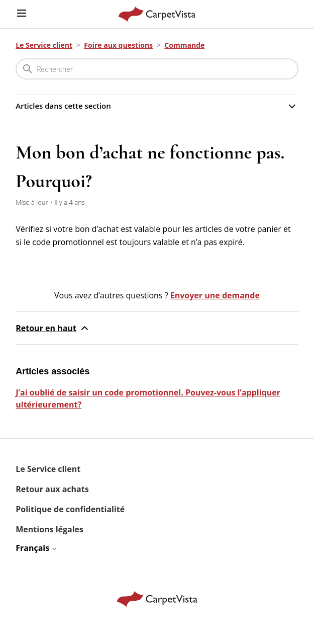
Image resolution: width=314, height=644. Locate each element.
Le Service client (44, 45)
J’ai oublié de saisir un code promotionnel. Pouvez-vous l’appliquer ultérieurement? (148, 398)
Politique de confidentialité (70, 509)
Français (36, 547)
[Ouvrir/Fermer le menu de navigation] (22, 14)
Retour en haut (53, 328)
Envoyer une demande (215, 295)
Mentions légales (49, 529)
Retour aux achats (52, 489)
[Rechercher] (157, 68)
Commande (184, 45)
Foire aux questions (118, 45)
